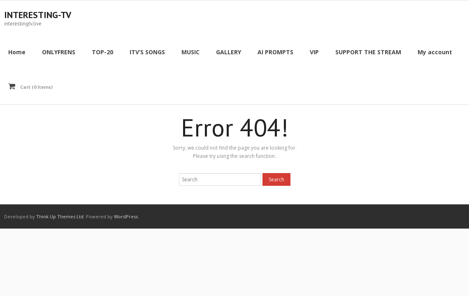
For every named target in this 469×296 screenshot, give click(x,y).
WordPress (126, 216)
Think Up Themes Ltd (60, 216)
